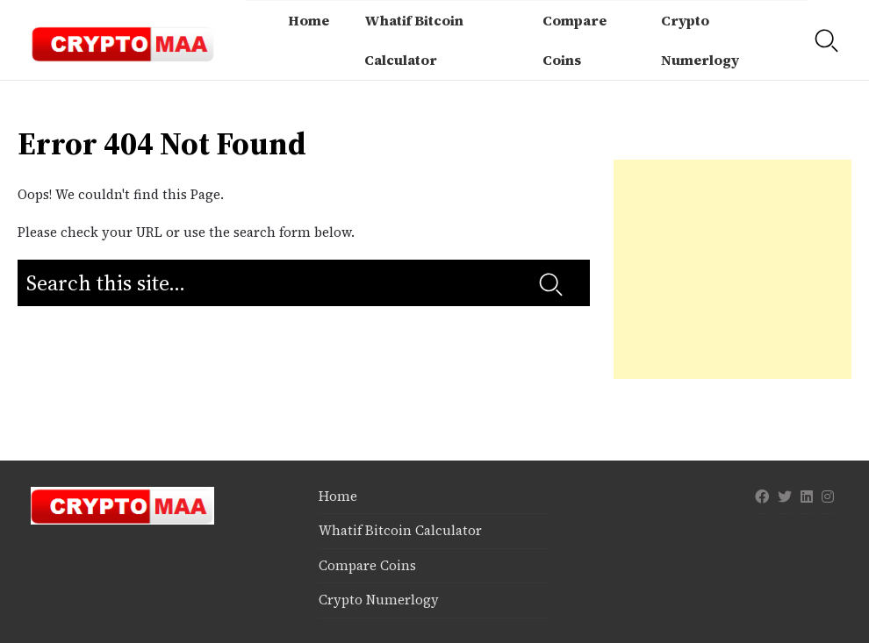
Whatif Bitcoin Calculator (413, 40)
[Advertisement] (733, 269)
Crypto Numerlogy (700, 40)
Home (308, 20)
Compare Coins (574, 40)
